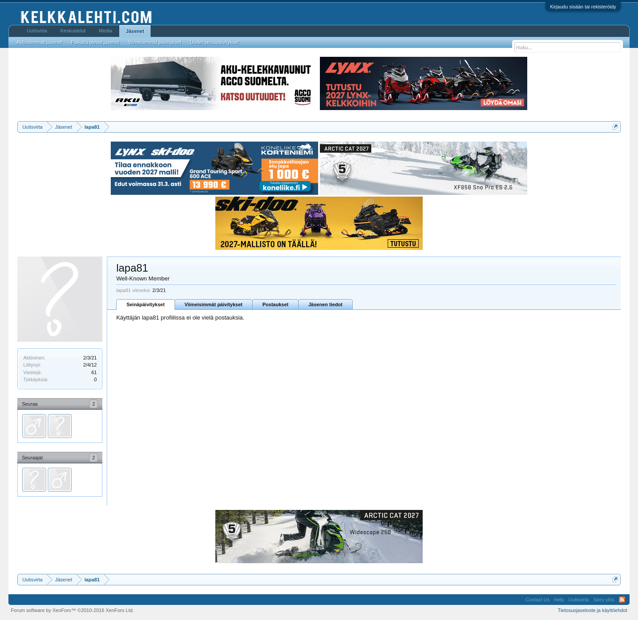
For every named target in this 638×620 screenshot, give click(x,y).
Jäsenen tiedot (325, 304)
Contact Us (537, 599)
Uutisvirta (37, 30)
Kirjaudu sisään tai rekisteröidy (583, 6)
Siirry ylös (604, 599)
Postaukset (275, 304)
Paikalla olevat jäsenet (95, 42)
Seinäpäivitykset (145, 304)
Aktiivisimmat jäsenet (39, 42)
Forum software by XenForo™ (72, 610)
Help (559, 599)
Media (105, 30)
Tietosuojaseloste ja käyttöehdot (592, 610)
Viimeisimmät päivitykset (214, 304)
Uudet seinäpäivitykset (214, 42)
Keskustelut (73, 30)
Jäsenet (135, 31)
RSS (622, 599)
